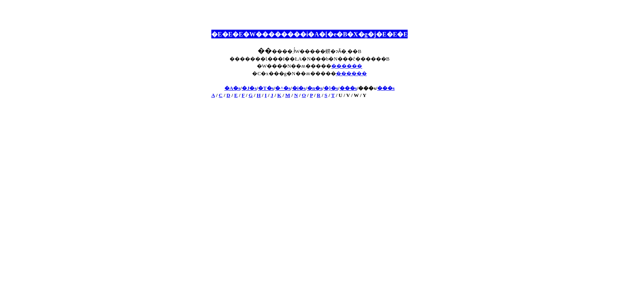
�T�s (266, 88)
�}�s (331, 88)
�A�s (232, 88)
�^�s (283, 88)
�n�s (314, 88)
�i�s (299, 88)
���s (348, 88)
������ (346, 66)
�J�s (249, 88)
